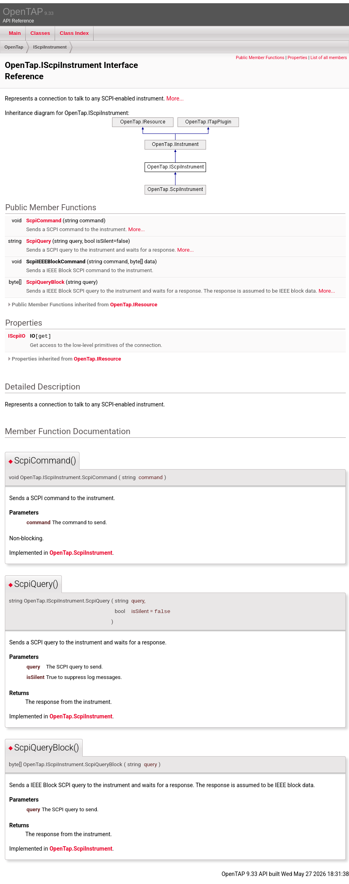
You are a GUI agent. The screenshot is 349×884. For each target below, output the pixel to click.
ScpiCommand (43, 220)
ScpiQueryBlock (45, 282)
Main (15, 33)
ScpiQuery (38, 241)
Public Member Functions (260, 57)
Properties (297, 57)
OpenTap (13, 47)
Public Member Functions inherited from (82, 305)
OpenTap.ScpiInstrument (80, 553)
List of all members (328, 57)
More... (175, 98)
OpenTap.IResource (133, 305)
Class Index (74, 33)
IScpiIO (16, 336)
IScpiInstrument (50, 47)
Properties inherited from (64, 359)
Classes (40, 33)
